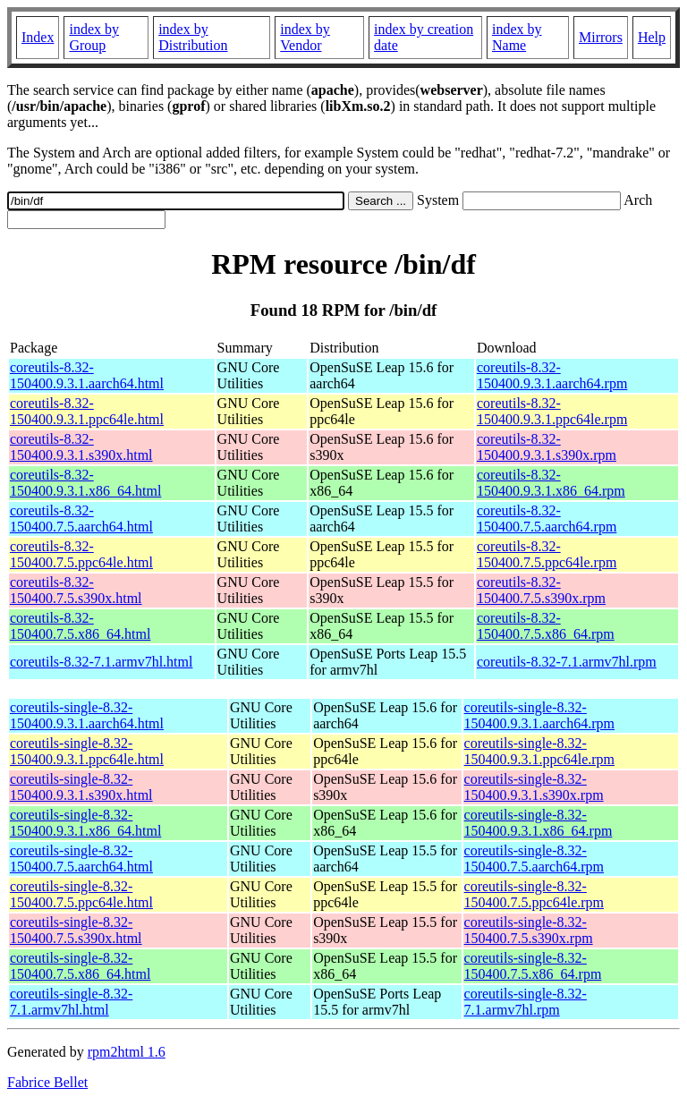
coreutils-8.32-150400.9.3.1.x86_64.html (85, 482)
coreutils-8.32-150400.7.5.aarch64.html (81, 518)
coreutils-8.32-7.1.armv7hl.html (101, 661)
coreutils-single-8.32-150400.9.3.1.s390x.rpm (534, 787)
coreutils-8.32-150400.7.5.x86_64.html (80, 626)
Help (652, 37)
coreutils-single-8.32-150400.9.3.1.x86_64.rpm (538, 822)
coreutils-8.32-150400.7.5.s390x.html (76, 590)
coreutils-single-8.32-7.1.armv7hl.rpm (525, 1001)
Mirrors (601, 37)
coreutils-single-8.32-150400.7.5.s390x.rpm (528, 930)
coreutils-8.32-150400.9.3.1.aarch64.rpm (552, 375)
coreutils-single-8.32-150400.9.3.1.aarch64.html (87, 715)
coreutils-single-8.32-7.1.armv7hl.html (71, 1001)
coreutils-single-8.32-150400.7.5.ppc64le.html (81, 894)
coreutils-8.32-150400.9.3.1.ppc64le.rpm (552, 411)
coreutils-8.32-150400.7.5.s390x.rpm (541, 590)
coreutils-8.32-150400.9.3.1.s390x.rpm (546, 447)
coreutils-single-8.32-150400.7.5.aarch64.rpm (534, 858)
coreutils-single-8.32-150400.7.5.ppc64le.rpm (534, 894)
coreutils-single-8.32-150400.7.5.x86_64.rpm (533, 966)
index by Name (517, 37)
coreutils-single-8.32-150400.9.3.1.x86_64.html (85, 822)
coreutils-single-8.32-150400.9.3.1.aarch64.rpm (539, 715)
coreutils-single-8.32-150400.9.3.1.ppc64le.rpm (539, 751)
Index (37, 37)
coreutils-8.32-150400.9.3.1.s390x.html (81, 447)
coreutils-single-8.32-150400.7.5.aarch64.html (81, 858)
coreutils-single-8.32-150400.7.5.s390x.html (76, 930)
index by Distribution (192, 37)
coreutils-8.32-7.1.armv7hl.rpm (567, 661)
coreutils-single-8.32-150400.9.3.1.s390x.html (81, 787)
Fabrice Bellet (47, 1082)
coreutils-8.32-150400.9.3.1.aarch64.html (87, 375)
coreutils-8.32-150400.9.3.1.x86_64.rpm (551, 482)
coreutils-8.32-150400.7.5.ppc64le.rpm (546, 554)
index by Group (94, 37)
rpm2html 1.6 (126, 1051)
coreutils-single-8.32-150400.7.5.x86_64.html (80, 966)
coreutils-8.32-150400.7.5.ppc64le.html (81, 554)
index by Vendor (305, 37)
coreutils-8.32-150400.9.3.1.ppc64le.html (87, 411)
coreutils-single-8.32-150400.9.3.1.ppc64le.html (87, 751)
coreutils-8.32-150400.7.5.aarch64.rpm (546, 518)
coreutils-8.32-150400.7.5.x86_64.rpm (546, 626)
